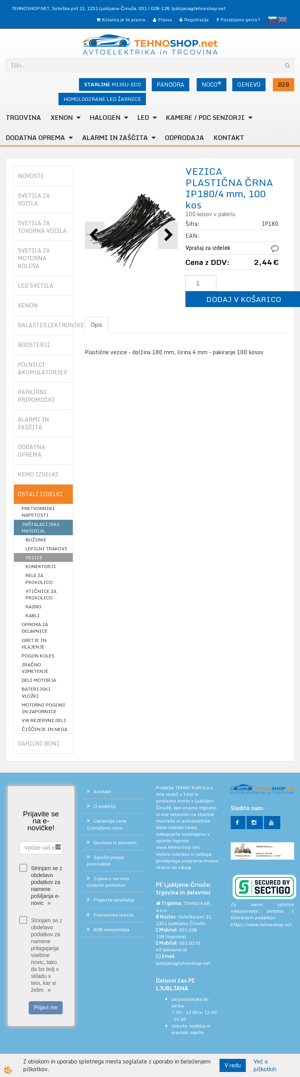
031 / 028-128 (154, 8)
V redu (233, 1065)
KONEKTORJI (41, 566)
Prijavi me (45, 1007)
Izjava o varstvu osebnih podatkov (108, 882)
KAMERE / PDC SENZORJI (205, 118)
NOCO (211, 84)
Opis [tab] (96, 324)
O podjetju (105, 806)
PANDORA (170, 84)
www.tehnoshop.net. (178, 847)
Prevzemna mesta (114, 914)
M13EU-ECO (112, 84)
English (282, 20)
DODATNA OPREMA (35, 138)
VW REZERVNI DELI (44, 720)
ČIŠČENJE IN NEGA (44, 729)
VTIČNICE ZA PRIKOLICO (41, 594)
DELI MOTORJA (39, 680)
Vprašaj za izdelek (207, 247)
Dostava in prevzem (115, 842)
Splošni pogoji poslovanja (105, 860)
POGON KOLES (38, 655)
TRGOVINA (23, 118)
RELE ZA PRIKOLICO (39, 578)
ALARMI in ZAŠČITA (115, 138)
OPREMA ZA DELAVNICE (35, 628)
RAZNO (33, 606)
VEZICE (34, 557)
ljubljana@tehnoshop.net (198, 8)
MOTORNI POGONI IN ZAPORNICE (43, 708)
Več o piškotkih (265, 1065)
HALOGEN (105, 118)
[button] (168, 235)
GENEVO (249, 84)
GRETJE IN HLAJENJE (34, 643)
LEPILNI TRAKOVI (46, 548)
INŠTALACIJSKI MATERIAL (41, 527)
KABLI (33, 615)
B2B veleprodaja (111, 929)
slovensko (272, 20)
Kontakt (229, 138)
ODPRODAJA (184, 138)
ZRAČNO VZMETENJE (35, 668)
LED (143, 118)
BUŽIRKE (36, 539)
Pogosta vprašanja (114, 899)
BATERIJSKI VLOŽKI (36, 692)
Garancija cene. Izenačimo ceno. (107, 824)
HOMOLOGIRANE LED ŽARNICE (102, 99)
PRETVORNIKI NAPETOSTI (38, 512)
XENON (62, 118)
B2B (283, 84)
